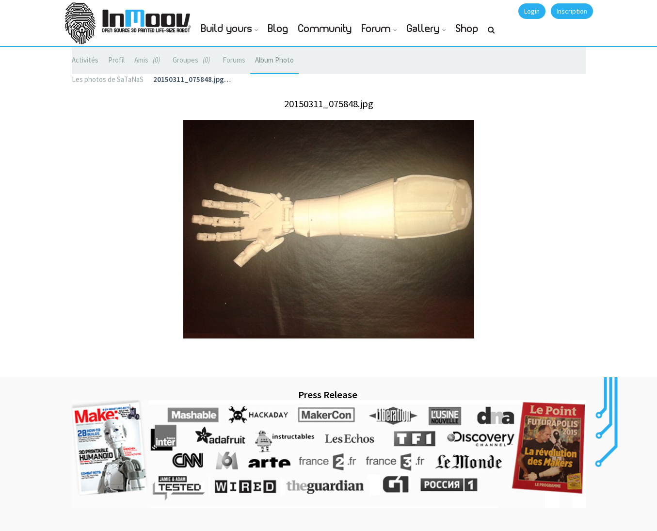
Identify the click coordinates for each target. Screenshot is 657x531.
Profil (116, 59)
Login (532, 11)
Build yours (226, 29)
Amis (148, 60)
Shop (467, 29)
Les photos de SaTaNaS (108, 79)
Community (325, 29)
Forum (376, 29)
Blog (278, 29)
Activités (85, 59)
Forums (234, 59)
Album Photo (274, 59)
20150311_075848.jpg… (192, 79)
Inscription (572, 11)
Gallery (423, 29)
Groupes (193, 60)
